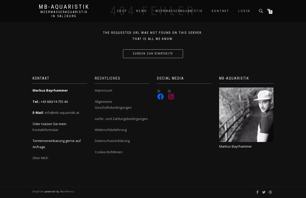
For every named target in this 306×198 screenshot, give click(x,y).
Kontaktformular (45, 129)
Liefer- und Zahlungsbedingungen (121, 118)
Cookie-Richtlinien (109, 152)
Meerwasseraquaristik (179, 11)
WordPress (66, 191)
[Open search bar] (261, 10)
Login (244, 11)
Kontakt (220, 11)
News (141, 11)
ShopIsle (39, 191)
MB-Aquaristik (64, 7)
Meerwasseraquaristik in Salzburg (64, 14)
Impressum (103, 90)
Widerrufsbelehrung (111, 129)
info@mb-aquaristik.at (62, 112)
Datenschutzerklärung (112, 140)
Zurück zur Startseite (153, 53)
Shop (122, 11)
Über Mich (40, 158)
